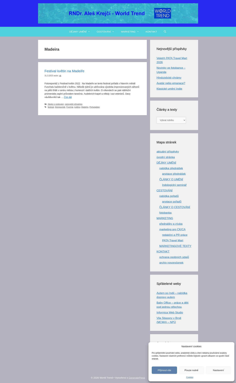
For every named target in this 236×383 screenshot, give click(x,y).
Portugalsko (95, 107)
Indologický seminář (174, 185)
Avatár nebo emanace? (171, 83)
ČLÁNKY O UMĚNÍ (171, 179)
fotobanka (165, 212)
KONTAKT (151, 31)
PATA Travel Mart (172, 240)
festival (51, 107)
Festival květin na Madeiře (64, 71)
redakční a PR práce (174, 234)
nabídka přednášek (171, 168)
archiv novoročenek (171, 262)
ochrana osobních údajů (174, 257)
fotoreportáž (60, 107)
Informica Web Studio (170, 312)
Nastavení (218, 370)
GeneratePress (137, 377)
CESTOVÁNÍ (107, 32)
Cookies (189, 377)
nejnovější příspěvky (73, 104)
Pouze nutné (191, 370)
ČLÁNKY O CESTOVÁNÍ (174, 207)
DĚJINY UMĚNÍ (81, 32)
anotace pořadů (171, 201)
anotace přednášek (174, 173)
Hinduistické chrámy (169, 77)
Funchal (69, 107)
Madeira (84, 107)
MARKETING (131, 32)
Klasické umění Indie (169, 88)
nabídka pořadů (169, 196)
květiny (77, 107)
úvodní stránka (166, 157)
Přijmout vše (164, 370)
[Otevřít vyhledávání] (165, 32)
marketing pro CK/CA (172, 229)
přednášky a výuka (171, 223)
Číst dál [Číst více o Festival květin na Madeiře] (68, 97)
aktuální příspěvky (168, 151)
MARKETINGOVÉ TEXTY (175, 246)
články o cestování (56, 104)
